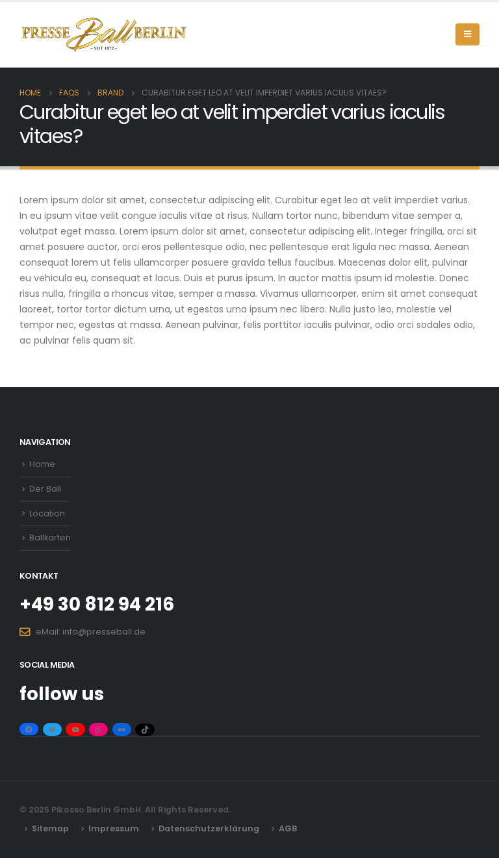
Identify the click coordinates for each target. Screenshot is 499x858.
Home (42, 464)
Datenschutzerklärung (209, 828)
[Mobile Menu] (467, 34)
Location (47, 513)
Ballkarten (50, 537)
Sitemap (50, 828)
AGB (288, 828)
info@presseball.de (104, 631)
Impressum (113, 828)
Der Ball (45, 488)
